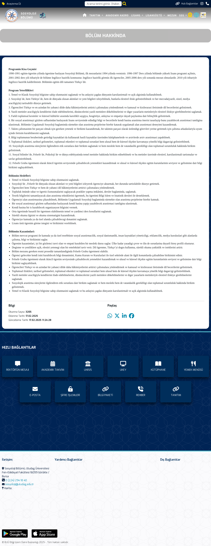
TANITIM (96, 15)
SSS (183, 15)
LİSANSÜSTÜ (155, 15)
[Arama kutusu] (103, 3)
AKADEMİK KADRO (118, 15)
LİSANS (137, 15)
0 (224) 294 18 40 (16, 480)
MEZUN (173, 15)
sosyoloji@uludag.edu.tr (19, 484)
